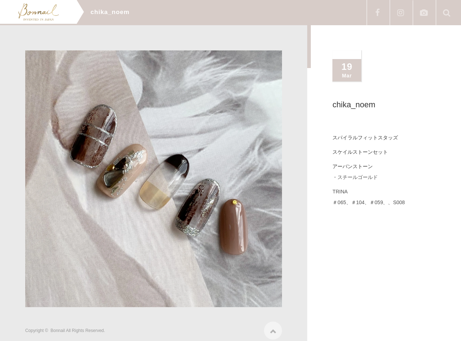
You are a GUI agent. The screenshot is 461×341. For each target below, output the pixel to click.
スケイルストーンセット (360, 152)
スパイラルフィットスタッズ (365, 137)
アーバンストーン (352, 166)
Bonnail (57, 328)
